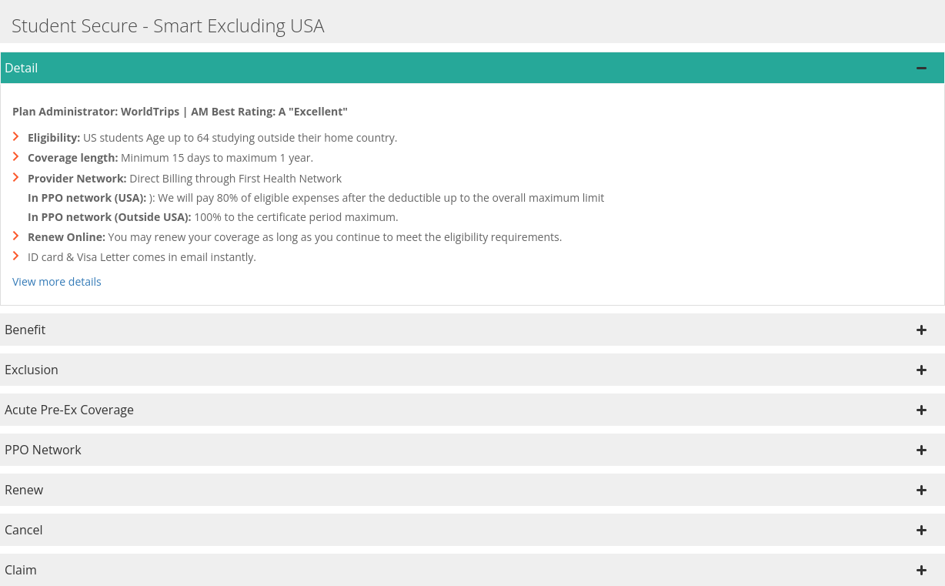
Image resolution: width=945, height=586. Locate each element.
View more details (57, 281)
